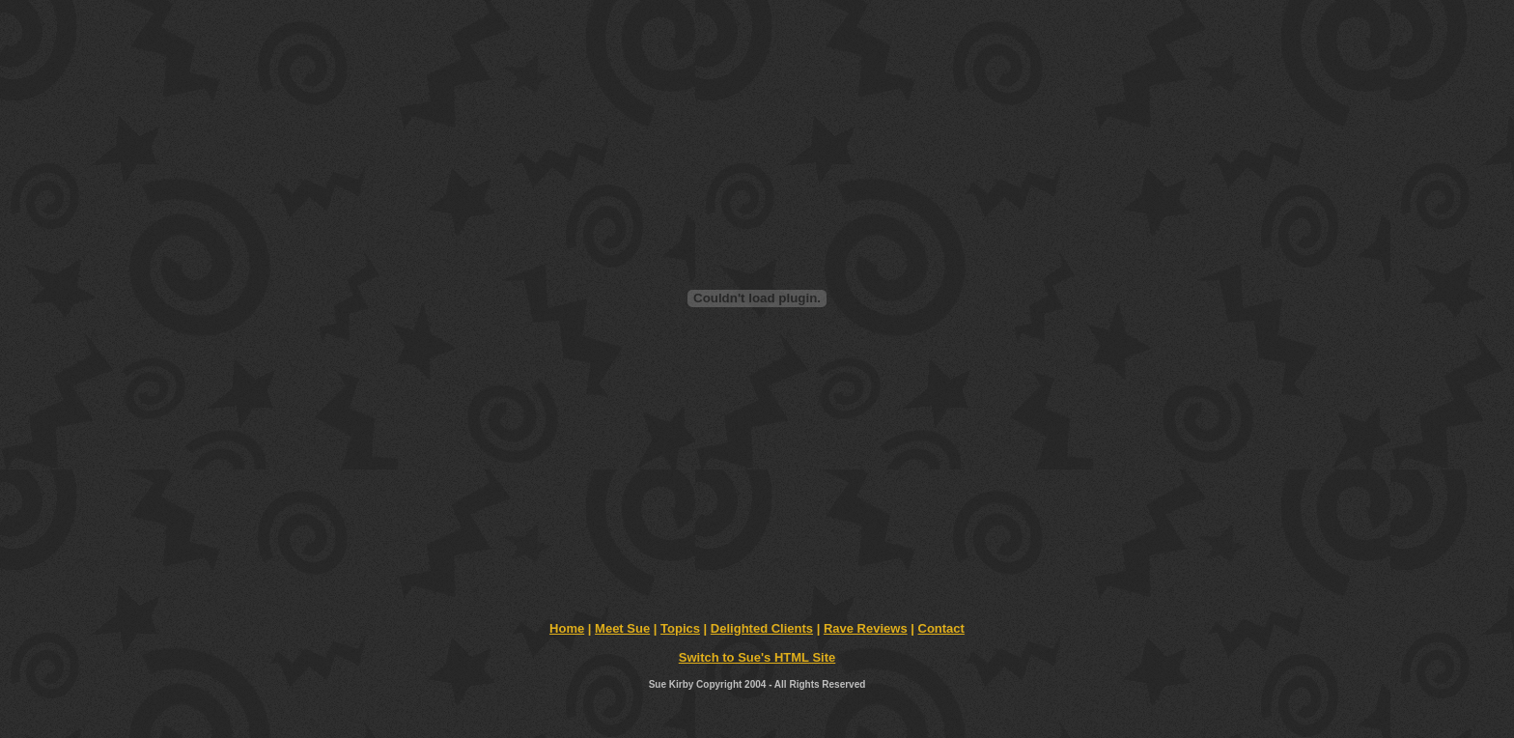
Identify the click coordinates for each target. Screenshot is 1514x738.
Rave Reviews (866, 628)
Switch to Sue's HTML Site (757, 657)
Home (566, 628)
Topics (680, 628)
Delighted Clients (762, 628)
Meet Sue (622, 628)
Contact (941, 628)
